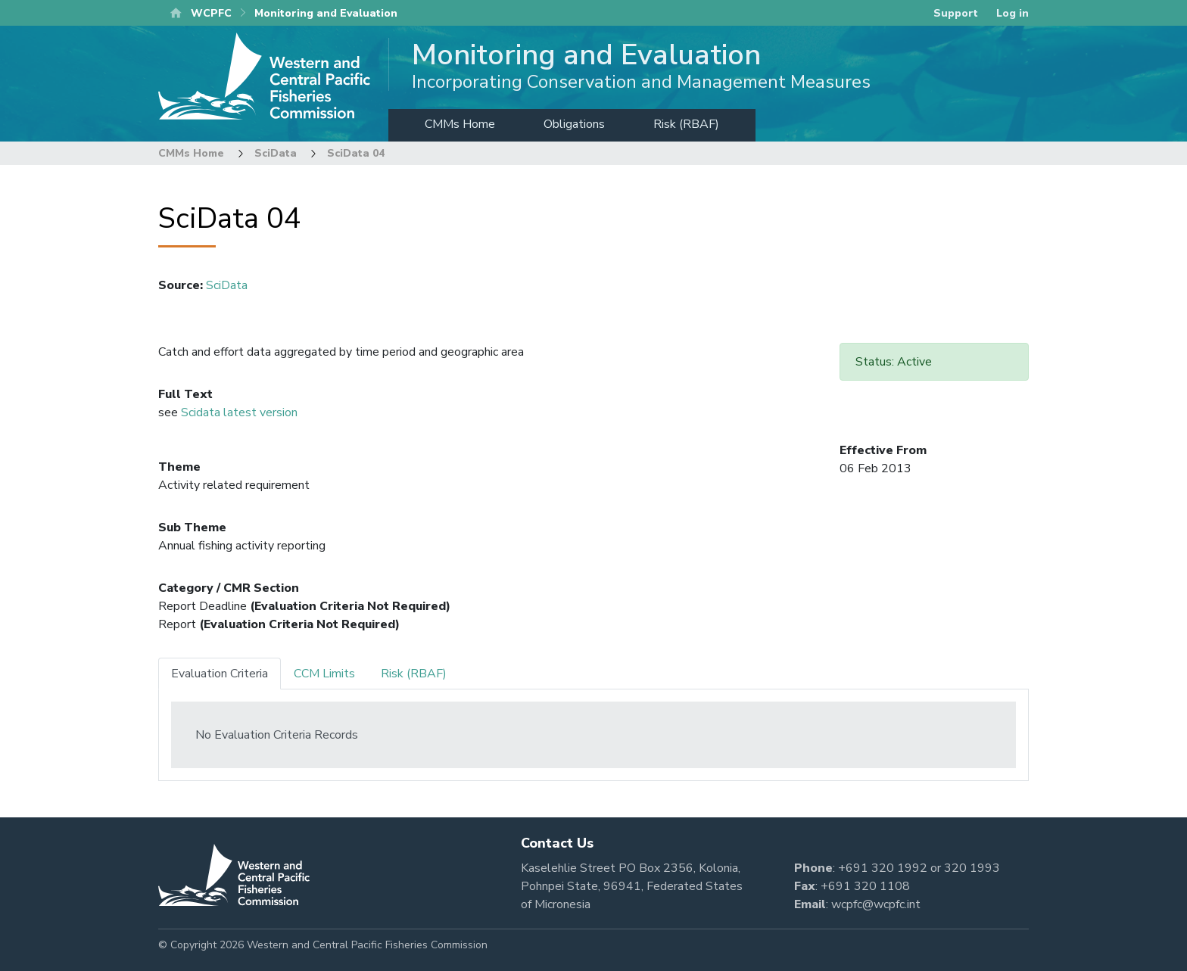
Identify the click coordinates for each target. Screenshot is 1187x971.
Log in (1012, 13)
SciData (275, 153)
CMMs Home (460, 124)
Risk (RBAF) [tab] (414, 673)
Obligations (574, 124)
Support (955, 13)
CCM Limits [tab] (324, 673)
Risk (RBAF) (686, 124)
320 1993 (972, 868)
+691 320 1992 (882, 868)
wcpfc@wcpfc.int (876, 904)
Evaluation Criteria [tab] (219, 673)
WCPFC (211, 13)
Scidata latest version (239, 412)
